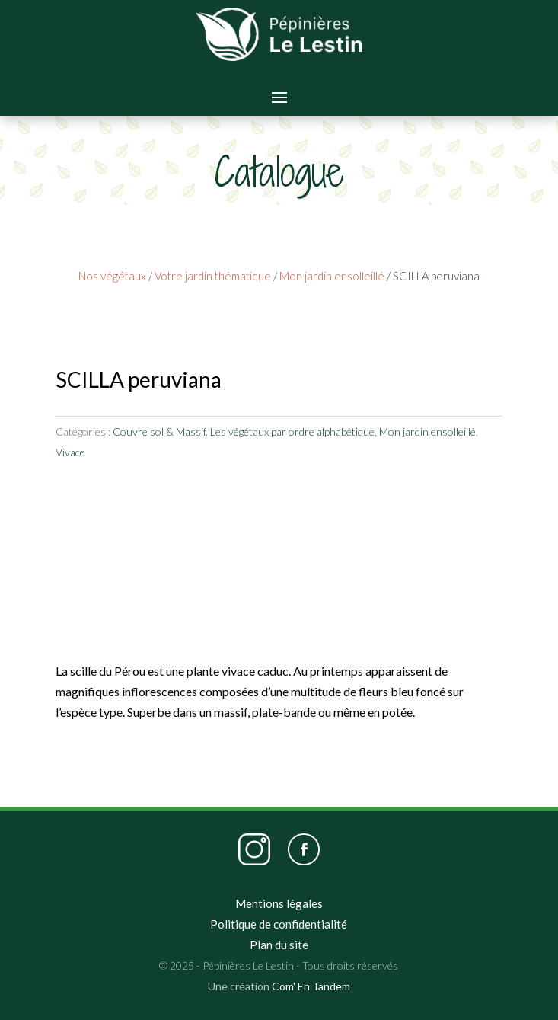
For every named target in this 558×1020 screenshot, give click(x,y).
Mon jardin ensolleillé (331, 276)
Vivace (70, 452)
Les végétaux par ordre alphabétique (292, 431)
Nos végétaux (112, 276)
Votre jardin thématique (213, 276)
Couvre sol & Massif (159, 431)
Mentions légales (279, 903)
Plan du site (279, 944)
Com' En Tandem (311, 986)
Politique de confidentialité (278, 924)
